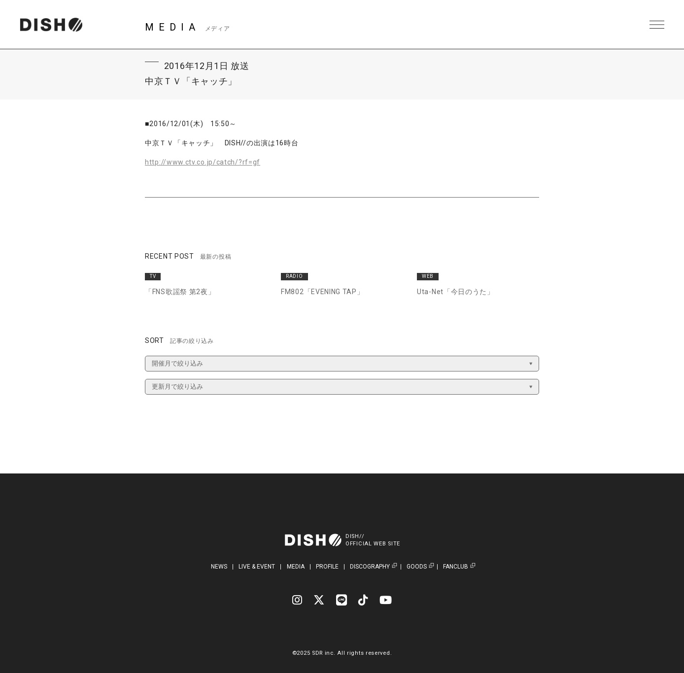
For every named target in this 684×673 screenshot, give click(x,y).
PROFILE (327, 566)
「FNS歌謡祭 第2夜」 (180, 292)
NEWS (219, 566)
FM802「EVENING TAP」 (322, 292)
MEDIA (296, 566)
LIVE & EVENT (257, 566)
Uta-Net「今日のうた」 (455, 292)
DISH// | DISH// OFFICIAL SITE (51, 25)
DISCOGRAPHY (370, 567)
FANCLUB (455, 567)
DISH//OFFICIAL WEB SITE (372, 540)
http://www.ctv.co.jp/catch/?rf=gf (202, 162)
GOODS (417, 567)
